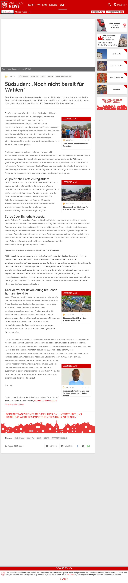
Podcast (96, 12)
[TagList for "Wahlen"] (34, 76)
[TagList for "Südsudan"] (23, 76)
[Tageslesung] (112, 66)
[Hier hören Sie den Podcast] (112, 25)
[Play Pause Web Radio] (30, 12)
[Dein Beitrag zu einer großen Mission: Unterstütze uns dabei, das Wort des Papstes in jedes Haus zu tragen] (48, 471)
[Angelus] (112, 54)
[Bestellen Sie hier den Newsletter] (112, 40)
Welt (63, 5)
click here (70, 575)
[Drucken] (66, 494)
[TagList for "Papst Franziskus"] (63, 76)
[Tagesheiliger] (112, 78)
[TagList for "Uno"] (43, 76)
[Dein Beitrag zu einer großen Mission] (112, 103)
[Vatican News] (14, 5)
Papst (31, 5)
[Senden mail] (51, 494)
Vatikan (42, 5)
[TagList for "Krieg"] (50, 76)
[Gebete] (112, 89)
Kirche (53, 5)
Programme (113, 12)
